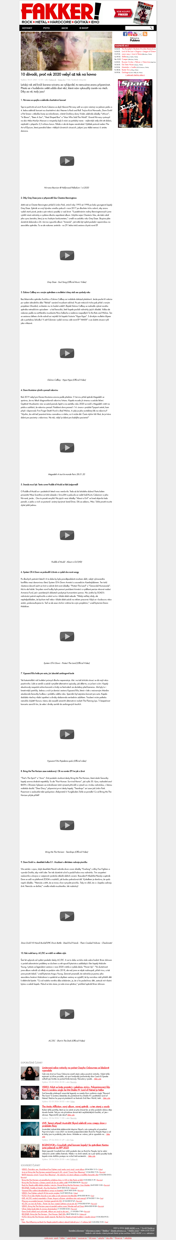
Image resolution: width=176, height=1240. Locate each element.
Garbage (125, 72)
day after (109, 1238)
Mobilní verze (134, 1231)
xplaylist (101, 1238)
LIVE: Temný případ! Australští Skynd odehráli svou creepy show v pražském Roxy (74, 1124)
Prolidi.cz (151, 1228)
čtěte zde (97, 1079)
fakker (62, 1238)
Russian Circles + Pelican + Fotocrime (136, 62)
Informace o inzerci (93, 1231)
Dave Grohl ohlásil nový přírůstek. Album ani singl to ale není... (46, 1211)
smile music (48, 1238)
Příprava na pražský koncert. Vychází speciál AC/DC (42, 1201)
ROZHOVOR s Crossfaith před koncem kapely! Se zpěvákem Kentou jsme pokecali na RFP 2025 (75, 1146)
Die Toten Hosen (128, 65)
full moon (92, 1238)
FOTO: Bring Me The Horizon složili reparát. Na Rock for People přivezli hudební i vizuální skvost (58, 1217)
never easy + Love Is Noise (132, 54)
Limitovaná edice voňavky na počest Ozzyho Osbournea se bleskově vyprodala (75, 1069)
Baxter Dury (126, 70)
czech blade (71, 1238)
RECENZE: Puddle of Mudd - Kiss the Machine (39, 1188)
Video (72, 1102)
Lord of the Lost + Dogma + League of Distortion (140, 51)
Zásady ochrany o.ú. (119, 1231)
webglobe (128, 1238)
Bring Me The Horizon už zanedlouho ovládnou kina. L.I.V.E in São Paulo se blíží (52, 1180)
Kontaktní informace (76, 1231)
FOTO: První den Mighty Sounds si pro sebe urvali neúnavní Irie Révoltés (49, 1196)
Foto (72, 1140)
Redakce (106, 1231)
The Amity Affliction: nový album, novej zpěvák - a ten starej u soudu (76, 1106)
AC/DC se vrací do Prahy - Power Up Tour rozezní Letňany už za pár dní (49, 1204)
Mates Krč (61, 80)
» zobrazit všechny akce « (135, 75)
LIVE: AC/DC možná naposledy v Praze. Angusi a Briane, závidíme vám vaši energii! (54, 1198)
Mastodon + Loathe (129, 67)
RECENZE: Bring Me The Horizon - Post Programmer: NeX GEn (44, 1214)
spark (56, 1238)
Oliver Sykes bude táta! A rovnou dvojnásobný (39, 1209)
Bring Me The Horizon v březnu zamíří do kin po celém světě (45, 1183)
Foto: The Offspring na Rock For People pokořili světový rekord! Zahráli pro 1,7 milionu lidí (56, 1222)
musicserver (82, 1238)
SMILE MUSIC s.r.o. (132, 1228)
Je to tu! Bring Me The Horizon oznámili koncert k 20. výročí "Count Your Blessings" (54, 1172)
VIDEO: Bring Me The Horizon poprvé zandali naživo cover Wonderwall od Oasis (53, 1206)
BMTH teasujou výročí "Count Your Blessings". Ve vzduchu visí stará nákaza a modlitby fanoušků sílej (60, 1175)
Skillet (124, 57)
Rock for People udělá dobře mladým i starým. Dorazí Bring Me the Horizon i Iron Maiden (56, 1185)
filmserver (118, 1238)
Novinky (73, 1082)
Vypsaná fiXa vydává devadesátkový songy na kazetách (43, 1190)
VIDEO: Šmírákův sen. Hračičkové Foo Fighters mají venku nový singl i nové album (53, 1169)
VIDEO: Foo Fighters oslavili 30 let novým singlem (41, 1193)
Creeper (125, 59)
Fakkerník (52, 80)
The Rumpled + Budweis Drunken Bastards (138, 49)
